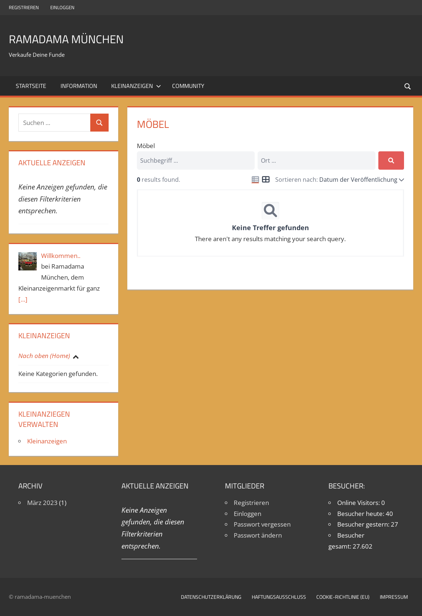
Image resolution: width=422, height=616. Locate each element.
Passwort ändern (258, 535)
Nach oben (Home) (44, 355)
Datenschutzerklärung (211, 597)
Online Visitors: (359, 502)
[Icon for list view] (255, 179)
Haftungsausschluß (279, 597)
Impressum (394, 597)
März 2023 (42, 502)
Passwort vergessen (262, 524)
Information (79, 85)
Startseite (31, 85)
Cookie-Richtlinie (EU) (343, 597)
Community (188, 85)
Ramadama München (75, 38)
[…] (23, 299)
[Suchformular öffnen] (408, 86)
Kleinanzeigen (136, 85)
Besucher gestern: (364, 524)
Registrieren (24, 7)
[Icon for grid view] (265, 180)
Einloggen (62, 7)
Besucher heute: (361, 513)
